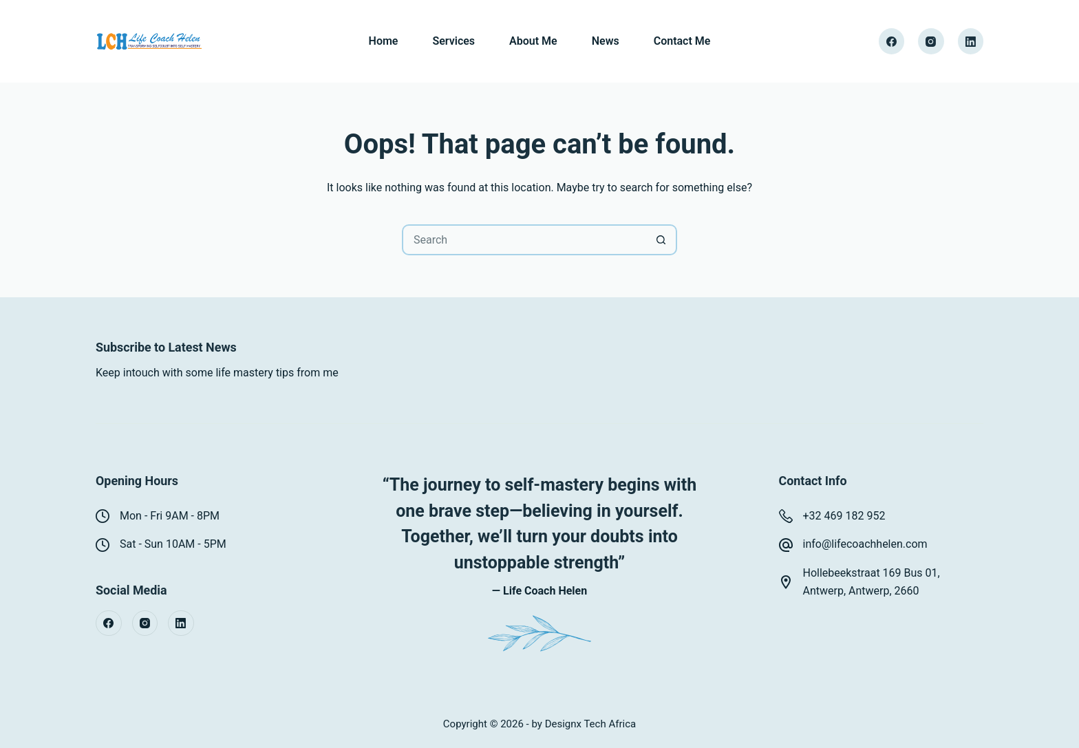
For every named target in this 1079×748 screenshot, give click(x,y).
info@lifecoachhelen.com (865, 544)
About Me (533, 40)
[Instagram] (931, 41)
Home (383, 40)
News (605, 40)
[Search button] (661, 239)
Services (453, 40)
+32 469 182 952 (844, 515)
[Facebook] (892, 41)
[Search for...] (524, 239)
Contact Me (682, 40)
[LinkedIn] (971, 41)
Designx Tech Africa (591, 724)
